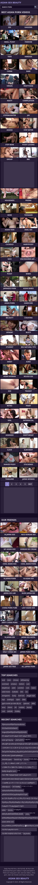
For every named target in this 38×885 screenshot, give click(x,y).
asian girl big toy (7, 740)
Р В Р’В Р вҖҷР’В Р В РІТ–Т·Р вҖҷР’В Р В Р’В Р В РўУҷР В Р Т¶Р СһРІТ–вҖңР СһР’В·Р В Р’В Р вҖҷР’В (17, 830)
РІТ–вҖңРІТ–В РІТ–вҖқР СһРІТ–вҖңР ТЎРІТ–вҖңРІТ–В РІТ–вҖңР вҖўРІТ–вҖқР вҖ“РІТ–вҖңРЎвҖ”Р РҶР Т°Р (17, 736)
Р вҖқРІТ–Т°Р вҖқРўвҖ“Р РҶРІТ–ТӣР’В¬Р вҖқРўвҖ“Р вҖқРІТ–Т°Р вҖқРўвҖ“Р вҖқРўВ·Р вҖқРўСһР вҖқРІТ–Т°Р (18, 806)
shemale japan (7, 759)
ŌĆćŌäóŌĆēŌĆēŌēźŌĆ (10, 728)
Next (30, 484)
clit (15, 707)
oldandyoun (6, 787)
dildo (24, 699)
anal (3, 680)
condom (21, 707)
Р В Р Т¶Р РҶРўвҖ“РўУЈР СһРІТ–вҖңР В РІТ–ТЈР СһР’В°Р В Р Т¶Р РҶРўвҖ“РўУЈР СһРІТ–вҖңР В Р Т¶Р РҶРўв (17, 775)
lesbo (27, 814)
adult (13, 688)
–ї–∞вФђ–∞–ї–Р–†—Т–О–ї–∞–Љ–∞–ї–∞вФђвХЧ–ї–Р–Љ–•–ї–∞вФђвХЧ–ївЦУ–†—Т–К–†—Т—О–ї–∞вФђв (18, 783)
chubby (17, 711)
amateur (14, 684)
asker (4, 810)
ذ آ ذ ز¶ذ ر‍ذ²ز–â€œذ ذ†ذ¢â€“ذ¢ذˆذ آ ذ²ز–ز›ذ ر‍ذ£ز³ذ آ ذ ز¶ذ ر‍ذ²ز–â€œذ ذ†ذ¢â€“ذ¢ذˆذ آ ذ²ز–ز (17, 763)
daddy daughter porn (9, 771)
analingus (10, 699)
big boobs (26, 833)
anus (3, 707)
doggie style (31, 696)
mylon (33, 688)
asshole (9, 711)
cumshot (21, 688)
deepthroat (6, 688)
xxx (26, 692)
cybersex (26, 703)
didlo (33, 703)
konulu (10, 810)
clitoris (10, 707)
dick (21, 692)
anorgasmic (6, 696)
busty (14, 696)
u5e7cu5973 (19, 740)
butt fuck (21, 696)
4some (29, 707)
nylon (18, 699)
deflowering (25, 680)
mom (9, 680)
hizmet (26, 759)
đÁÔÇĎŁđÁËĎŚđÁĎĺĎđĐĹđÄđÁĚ (12, 814)
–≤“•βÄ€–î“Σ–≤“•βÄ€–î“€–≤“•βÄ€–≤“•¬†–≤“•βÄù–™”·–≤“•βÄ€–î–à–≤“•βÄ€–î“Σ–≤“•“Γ (18, 767)
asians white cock (8, 822)
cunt (3, 711)
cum (28, 684)
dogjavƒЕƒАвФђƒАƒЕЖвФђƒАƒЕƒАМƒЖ (14, 732)
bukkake (15, 692)
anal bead (5, 684)
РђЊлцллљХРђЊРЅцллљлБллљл (13, 724)
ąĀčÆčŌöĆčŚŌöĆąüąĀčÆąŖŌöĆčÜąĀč (14, 794)
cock (27, 688)
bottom (21, 684)
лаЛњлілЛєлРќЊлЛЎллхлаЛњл (12, 791)
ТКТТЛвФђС (16, 787)
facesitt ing (17, 759)
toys (3, 699)
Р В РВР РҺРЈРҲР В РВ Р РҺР (11, 833)
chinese (15, 680)
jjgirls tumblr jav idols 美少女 (11, 703)
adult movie (6, 692)
